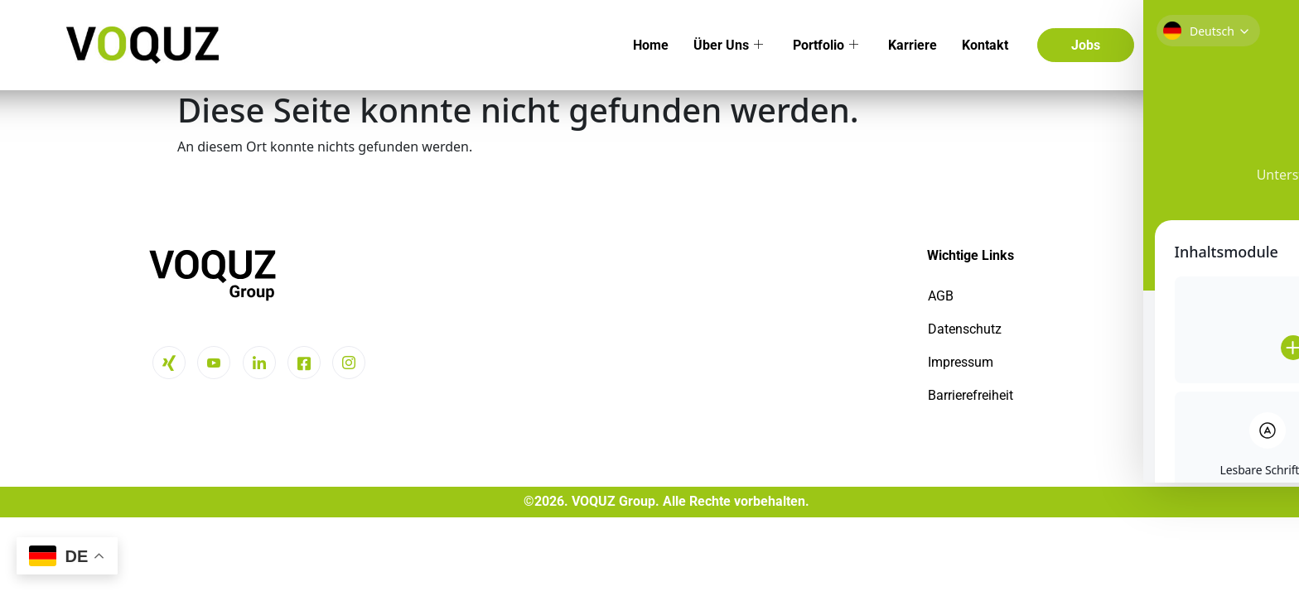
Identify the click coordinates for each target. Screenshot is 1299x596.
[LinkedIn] (259, 362)
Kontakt (985, 45)
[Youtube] (213, 362)
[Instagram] (348, 362)
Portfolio (825, 45)
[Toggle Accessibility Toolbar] (1243, 268)
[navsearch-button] (1168, 45)
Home (651, 45)
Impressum (960, 362)
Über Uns (728, 45)
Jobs (1085, 45)
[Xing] (169, 362)
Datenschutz (965, 329)
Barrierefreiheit (970, 395)
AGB (941, 296)
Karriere (912, 45)
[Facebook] (304, 362)
